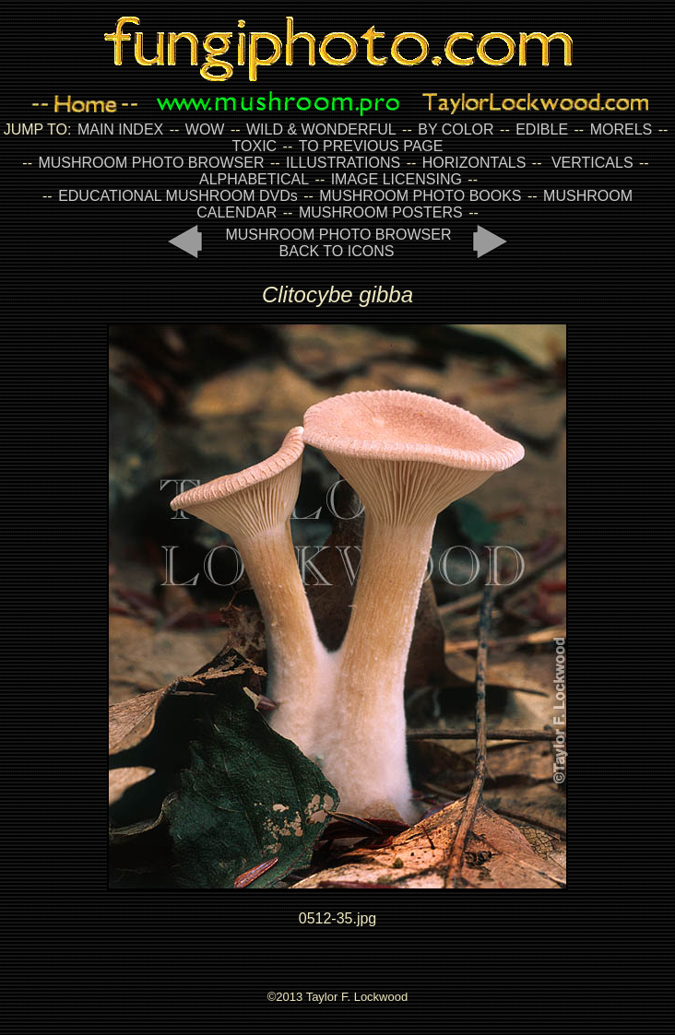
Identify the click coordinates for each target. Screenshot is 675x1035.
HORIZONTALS (474, 163)
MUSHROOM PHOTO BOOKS (420, 196)
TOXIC (255, 146)
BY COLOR (455, 129)
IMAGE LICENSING (394, 179)
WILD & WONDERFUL (321, 129)
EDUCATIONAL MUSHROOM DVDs (178, 196)
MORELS (621, 129)
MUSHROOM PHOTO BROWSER (151, 163)
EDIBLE (541, 129)
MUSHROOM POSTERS (381, 212)
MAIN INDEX (120, 129)
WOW (205, 129)
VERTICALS (592, 163)
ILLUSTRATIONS (343, 163)
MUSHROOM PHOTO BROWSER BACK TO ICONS (338, 243)
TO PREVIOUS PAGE (371, 146)
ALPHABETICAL (254, 179)
